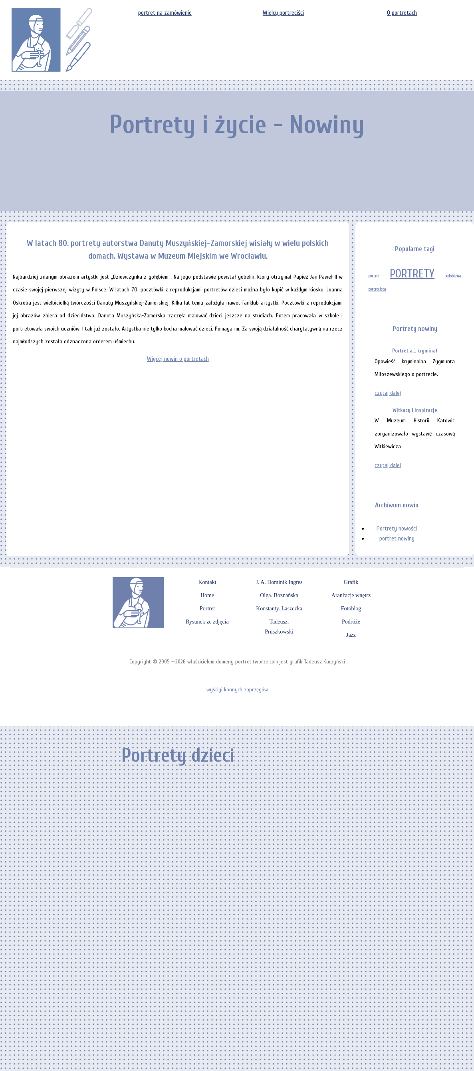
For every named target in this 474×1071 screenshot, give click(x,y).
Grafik (351, 582)
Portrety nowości (397, 528)
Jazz (351, 635)
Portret (207, 609)
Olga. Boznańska (279, 595)
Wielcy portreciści (283, 12)
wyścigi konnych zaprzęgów (237, 689)
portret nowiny (397, 538)
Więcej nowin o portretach (178, 358)
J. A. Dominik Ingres (279, 582)
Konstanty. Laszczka (279, 609)
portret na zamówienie (165, 12)
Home (207, 595)
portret (374, 276)
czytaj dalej (388, 393)
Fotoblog (351, 609)
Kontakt (207, 582)
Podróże (351, 622)
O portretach (402, 12)
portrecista (377, 289)
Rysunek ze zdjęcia (207, 622)
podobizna (452, 276)
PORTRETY (412, 274)
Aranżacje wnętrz (351, 595)
